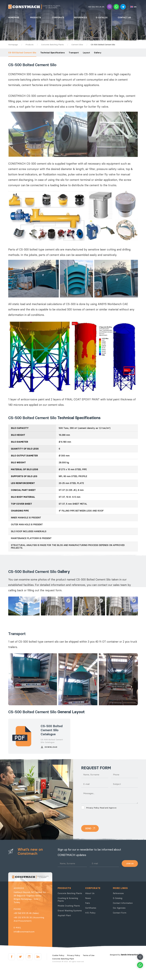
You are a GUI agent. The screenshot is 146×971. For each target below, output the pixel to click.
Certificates (90, 908)
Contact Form (119, 912)
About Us (89, 893)
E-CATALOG (102, 17)
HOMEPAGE (13, 17)
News (88, 898)
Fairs (87, 903)
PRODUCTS (35, 17)
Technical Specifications (52, 52)
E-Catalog (117, 898)
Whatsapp (140, 965)
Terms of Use (88, 955)
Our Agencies (119, 908)
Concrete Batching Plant (63, 958)
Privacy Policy (92, 808)
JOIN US (130, 863)
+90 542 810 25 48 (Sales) (26, 913)
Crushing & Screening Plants (68, 899)
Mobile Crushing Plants (69, 905)
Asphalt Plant (64, 915)
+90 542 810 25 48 (96, 7)
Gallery (97, 52)
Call (140, 957)
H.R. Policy (90, 912)
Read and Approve (98, 807)
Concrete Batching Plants (70, 893)
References (118, 893)
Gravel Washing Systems (70, 910)
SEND (88, 828)
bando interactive (129, 954)
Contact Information (123, 903)
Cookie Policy (58, 955)
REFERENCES (80, 17)
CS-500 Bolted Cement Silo (22, 52)
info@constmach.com (24, 931)
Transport (74, 52)
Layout (86, 52)
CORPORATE (58, 17)
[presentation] (101, 817)
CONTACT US (124, 17)
